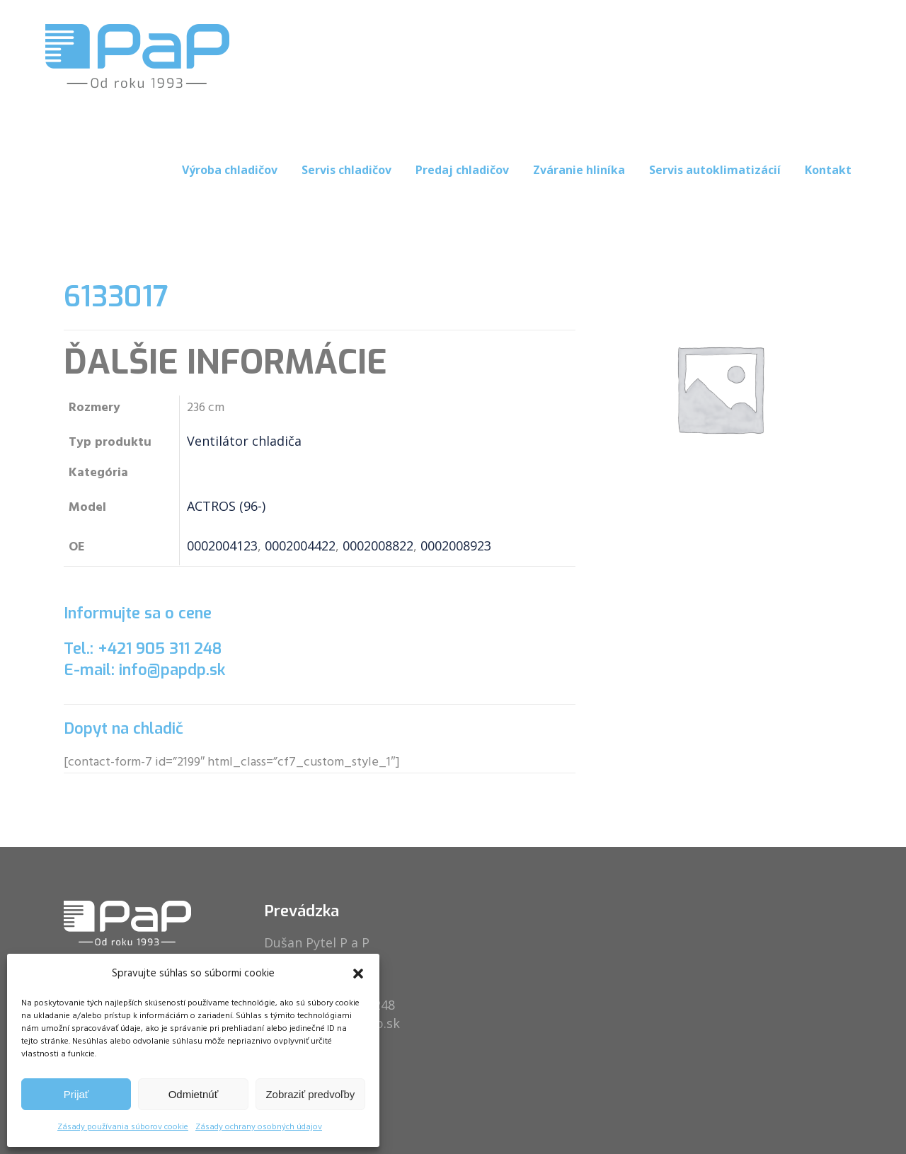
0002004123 (222, 545)
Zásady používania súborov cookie (122, 1127)
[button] (358, 974)
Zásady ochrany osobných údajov (258, 1127)
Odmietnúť (193, 1094)
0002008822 (378, 545)
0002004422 (300, 545)
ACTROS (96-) (226, 505)
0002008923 (455, 545)
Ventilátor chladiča (244, 440)
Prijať (76, 1094)
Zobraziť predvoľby (310, 1094)
